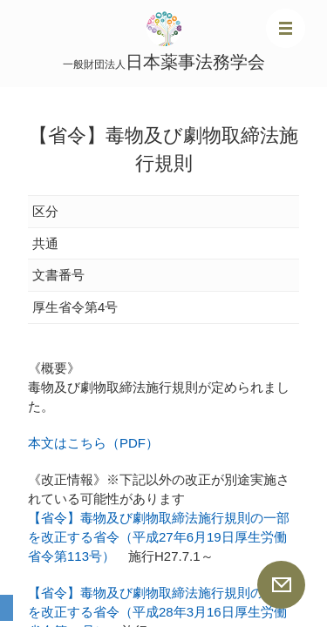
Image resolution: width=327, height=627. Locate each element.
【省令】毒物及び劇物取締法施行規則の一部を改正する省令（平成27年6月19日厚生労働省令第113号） (159, 536)
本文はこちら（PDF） (93, 442)
